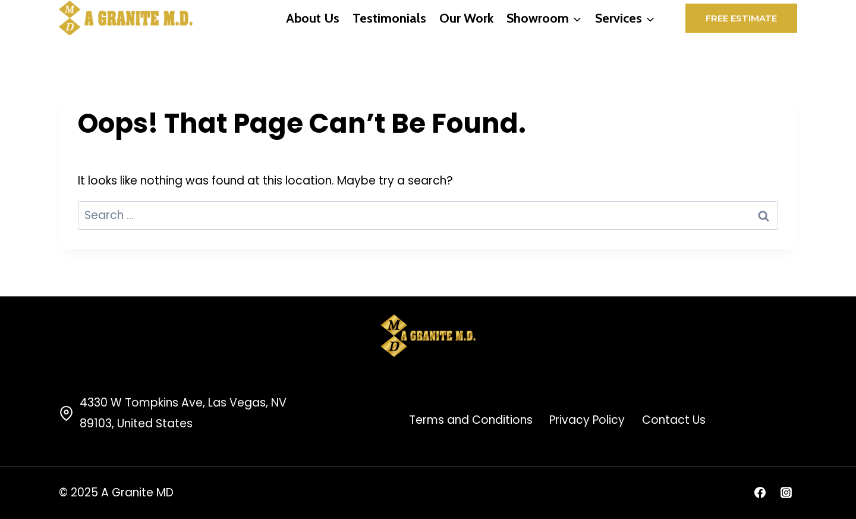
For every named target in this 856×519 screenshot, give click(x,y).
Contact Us (674, 420)
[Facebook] (759, 493)
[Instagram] (786, 493)
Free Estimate (741, 18)
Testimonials (389, 18)
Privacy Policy (587, 420)
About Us (312, 18)
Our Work (466, 18)
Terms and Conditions (471, 420)
